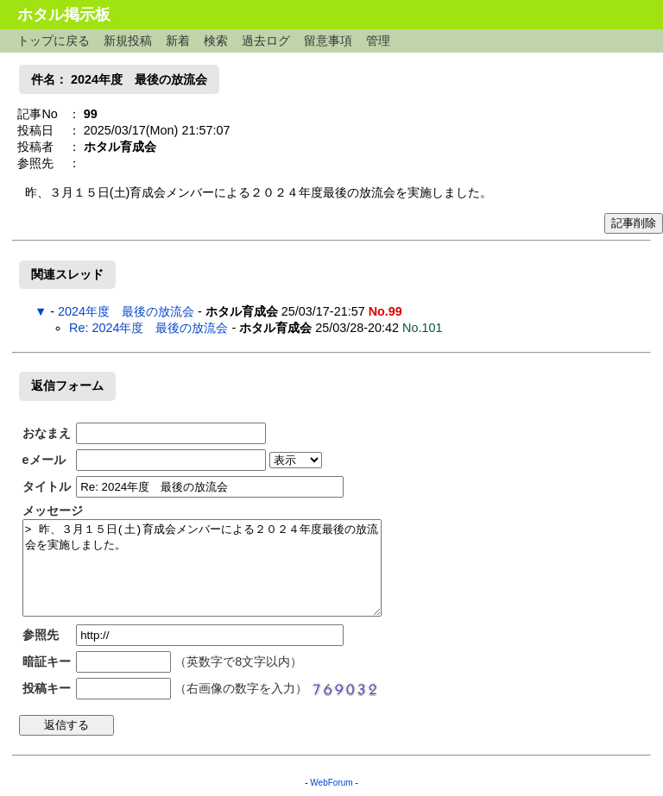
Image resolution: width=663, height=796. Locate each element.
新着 (178, 40)
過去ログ (266, 40)
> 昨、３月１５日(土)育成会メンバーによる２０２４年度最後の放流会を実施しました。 (202, 568)
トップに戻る (53, 40)
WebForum (331, 782)
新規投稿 (128, 40)
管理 (378, 40)
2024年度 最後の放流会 (126, 311)
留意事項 (328, 40)
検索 (216, 40)
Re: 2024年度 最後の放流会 (148, 328)
